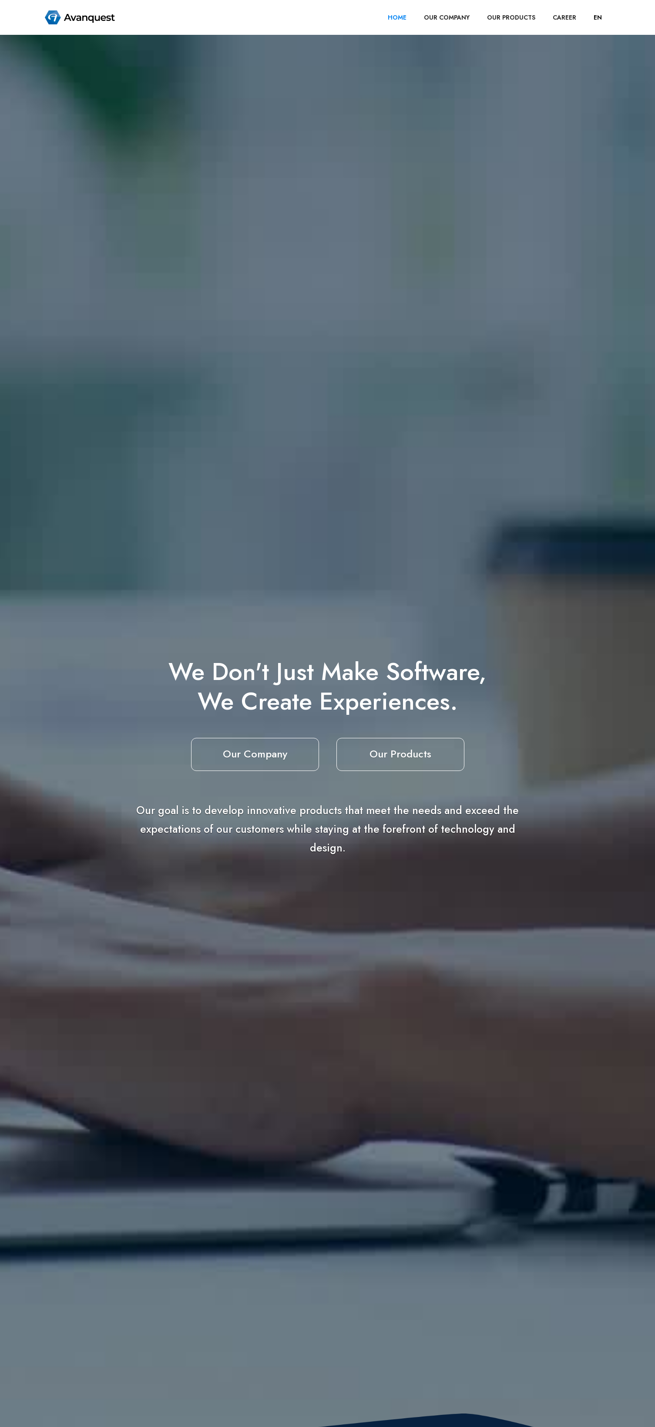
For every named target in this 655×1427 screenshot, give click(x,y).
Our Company (255, 753)
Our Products (400, 753)
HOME (397, 17)
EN (598, 17)
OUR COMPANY (447, 17)
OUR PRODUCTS (511, 17)
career (564, 17)
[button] (598, 17)
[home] (80, 17)
